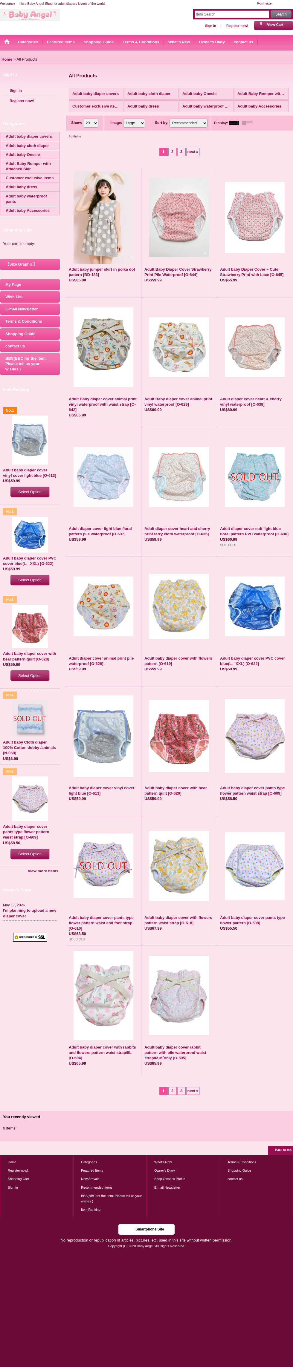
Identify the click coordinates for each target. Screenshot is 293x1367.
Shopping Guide (20, 334)
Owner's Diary (164, 1170)
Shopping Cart (18, 1179)
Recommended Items (96, 1187)
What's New (163, 1162)
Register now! (237, 25)
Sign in (210, 25)
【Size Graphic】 (21, 264)
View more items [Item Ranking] (43, 871)
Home (12, 1162)
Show (76, 123)
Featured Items (92, 1170)
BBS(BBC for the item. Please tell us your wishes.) (26, 363)
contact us (15, 346)
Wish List (14, 297)
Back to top (283, 1150)
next (193, 151)
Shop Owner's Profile (169, 1179)
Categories (89, 1162)
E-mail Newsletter (21, 309)
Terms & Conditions (23, 321)
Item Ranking (90, 1209)
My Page (13, 284)
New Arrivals (90, 1179)
